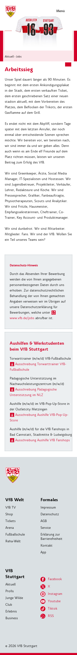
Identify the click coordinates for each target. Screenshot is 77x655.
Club (8, 604)
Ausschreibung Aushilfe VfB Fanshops (42, 440)
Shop (9, 514)
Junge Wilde (14, 598)
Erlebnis (11, 611)
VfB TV (10, 507)
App (43, 552)
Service (45, 528)
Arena (9, 528)
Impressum (48, 507)
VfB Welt (14, 500)
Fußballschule (15, 534)
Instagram (51, 594)
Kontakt (46, 545)
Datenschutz (49, 514)
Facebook (51, 579)
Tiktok (48, 608)
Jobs (19, 56)
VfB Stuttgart (15, 574)
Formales (49, 500)
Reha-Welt (13, 541)
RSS (47, 616)
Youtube (50, 601)
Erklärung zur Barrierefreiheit (51, 536)
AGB (43, 521)
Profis (9, 591)
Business (11, 618)
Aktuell (9, 56)
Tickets (10, 521)
